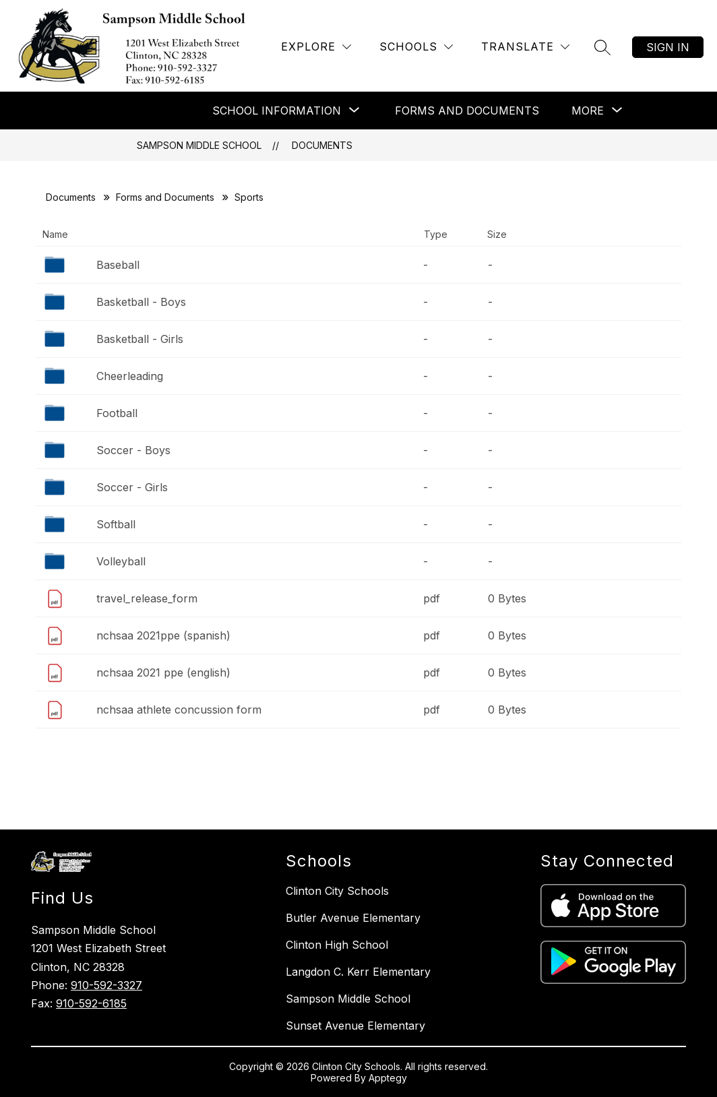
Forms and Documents (467, 110)
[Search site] (602, 47)
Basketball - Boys (141, 302)
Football (116, 413)
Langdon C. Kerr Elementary (358, 971)
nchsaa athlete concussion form (178, 709)
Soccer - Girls (132, 487)
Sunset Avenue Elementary (355, 1025)
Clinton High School (337, 944)
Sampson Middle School (199, 145)
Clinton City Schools (337, 891)
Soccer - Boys (133, 450)
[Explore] (316, 46)
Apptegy (388, 1078)
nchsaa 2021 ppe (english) (163, 672)
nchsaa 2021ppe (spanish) (163, 635)
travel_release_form (146, 598)
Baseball (117, 265)
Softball (115, 524)
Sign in (667, 47)
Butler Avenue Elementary (353, 917)
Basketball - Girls (139, 339)
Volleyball (121, 561)
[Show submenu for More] (587, 110)
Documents (322, 145)
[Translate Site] (525, 46)
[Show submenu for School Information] (276, 110)
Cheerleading (129, 376)
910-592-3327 (106, 985)
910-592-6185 (91, 1003)
